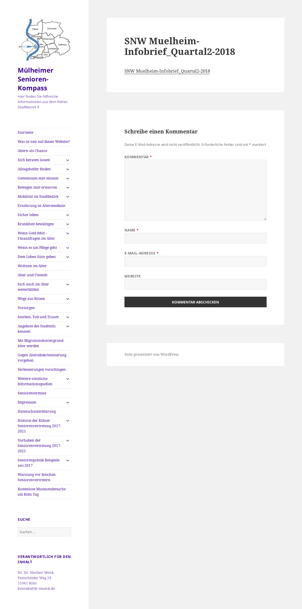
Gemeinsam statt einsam (38, 178)
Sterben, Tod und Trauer (38, 316)
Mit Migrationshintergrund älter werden (40, 343)
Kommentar (138, 156)
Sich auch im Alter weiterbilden (33, 287)
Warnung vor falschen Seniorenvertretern (37, 477)
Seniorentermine (32, 393)
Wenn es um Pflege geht (37, 247)
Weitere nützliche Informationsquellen (35, 381)
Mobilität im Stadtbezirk (38, 196)
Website (132, 276)
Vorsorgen (26, 307)
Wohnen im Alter (32, 265)
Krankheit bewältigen (36, 223)
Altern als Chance (32, 150)
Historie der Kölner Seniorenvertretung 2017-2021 (39, 426)
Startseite (25, 132)
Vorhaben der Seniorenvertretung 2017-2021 (39, 445)
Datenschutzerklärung (37, 411)
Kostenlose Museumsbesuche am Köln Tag (42, 491)
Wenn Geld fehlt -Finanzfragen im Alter (36, 236)
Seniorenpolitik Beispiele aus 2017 (39, 463)
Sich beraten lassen (34, 159)
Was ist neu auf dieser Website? (44, 141)
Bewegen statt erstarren (37, 187)
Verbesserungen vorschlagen (42, 369)
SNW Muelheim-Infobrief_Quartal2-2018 (167, 71)
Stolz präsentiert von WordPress (151, 354)
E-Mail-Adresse (141, 253)
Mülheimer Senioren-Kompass (35, 79)
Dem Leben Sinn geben (37, 256)
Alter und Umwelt (32, 274)
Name (131, 230)
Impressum (27, 402)
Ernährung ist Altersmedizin (41, 205)
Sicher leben (28, 214)
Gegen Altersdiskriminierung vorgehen (42, 357)
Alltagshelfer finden (34, 169)
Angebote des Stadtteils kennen (36, 329)
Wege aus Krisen (31, 298)
